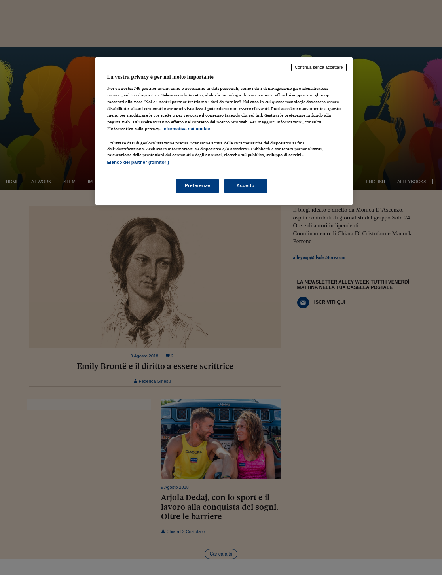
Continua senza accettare (319, 67)
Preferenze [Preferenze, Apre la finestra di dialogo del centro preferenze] (197, 185)
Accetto (246, 185)
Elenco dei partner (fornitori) (138, 162)
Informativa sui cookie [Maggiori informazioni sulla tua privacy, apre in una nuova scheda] (186, 128)
